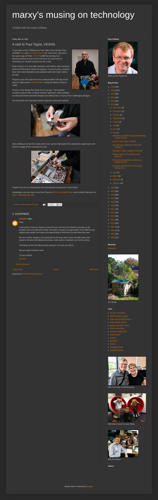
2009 (113, 227)
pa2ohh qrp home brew (119, 325)
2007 (113, 234)
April (115, 172)
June (115, 129)
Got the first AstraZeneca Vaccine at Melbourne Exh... (126, 161)
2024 (113, 94)
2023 (113, 97)
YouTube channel (37, 53)
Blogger (90, 486)
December (117, 108)
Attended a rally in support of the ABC (127, 151)
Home (55, 269)
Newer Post (17, 269)
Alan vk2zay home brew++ (121, 319)
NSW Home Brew (117, 328)
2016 (113, 202)
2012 (113, 216)
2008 (113, 230)
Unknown (23, 219)
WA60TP (113, 341)
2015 (113, 205)
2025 (113, 90)
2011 (113, 220)
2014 (113, 209)
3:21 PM (22, 259)
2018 (113, 195)
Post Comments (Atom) (32, 274)
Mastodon (112, 248)
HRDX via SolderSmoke (62, 192)
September (117, 118)
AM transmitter (36, 82)
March (115, 176)
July (115, 125)
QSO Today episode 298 (23, 195)
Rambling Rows (116, 347)
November (117, 111)
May (115, 133)
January (116, 183)
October (116, 115)
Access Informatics (117, 313)
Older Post (93, 269)
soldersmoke (115, 335)
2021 (113, 104)
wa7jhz (113, 338)
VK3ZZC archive (117, 350)
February (117, 179)
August (116, 122)
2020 (113, 188)
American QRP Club (118, 332)
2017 (113, 198)
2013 (113, 213)
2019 (113, 191)
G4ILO (112, 344)
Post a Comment (22, 264)
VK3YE (36, 56)
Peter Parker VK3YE (118, 322)
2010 (113, 223)
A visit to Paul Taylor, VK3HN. (124, 141)
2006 (113, 237)
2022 (113, 101)
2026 (113, 87)
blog (23, 53)
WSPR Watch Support (119, 316)
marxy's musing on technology (73, 15)
